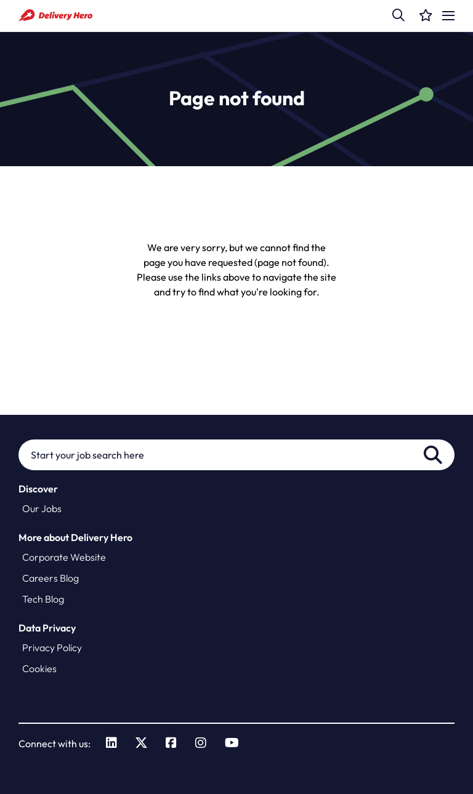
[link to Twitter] (141, 743)
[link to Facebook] (171, 743)
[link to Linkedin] (111, 743)
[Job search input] (236, 454)
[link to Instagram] (200, 743)
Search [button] (433, 455)
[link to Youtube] (232, 743)
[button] (398, 15)
